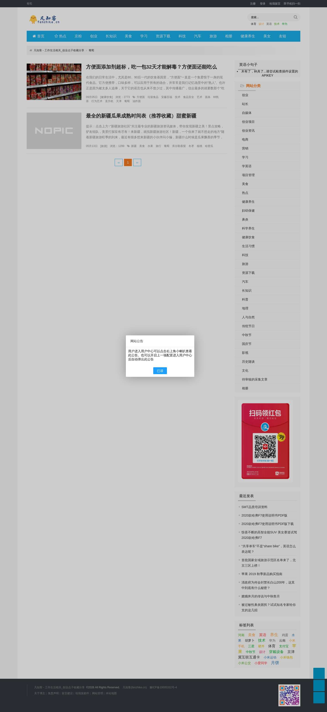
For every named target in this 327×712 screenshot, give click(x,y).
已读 (160, 371)
